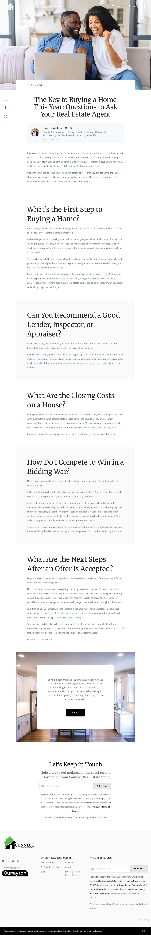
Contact (68, 867)
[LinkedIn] (13, 860)
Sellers (47, 6)
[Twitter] (8, 860)
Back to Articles (38, 85)
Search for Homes (48, 862)
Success (59, 6)
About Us (69, 862)
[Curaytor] (15, 875)
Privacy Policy (143, 919)
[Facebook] (3, 860)
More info (105, 931)
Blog (43, 871)
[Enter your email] (68, 786)
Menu (116, 6)
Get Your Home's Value (50, 867)
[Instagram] (18, 860)
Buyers (35, 6)
